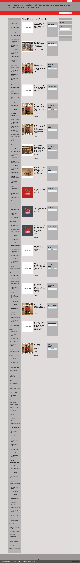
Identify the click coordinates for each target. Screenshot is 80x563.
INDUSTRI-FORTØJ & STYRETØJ (14, 180)
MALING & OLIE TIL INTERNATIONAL (13, 376)
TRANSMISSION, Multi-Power (15, 197)
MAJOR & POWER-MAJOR (14, 239)
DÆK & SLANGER (11, 523)
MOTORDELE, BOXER (14, 502)
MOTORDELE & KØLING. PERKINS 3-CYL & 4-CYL (14, 131)
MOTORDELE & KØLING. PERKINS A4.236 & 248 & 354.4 (15, 162)
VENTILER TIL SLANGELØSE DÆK (14, 542)
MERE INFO (52, 26)
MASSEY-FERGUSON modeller (13, 21)
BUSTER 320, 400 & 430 (13, 485)
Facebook (40, 559)
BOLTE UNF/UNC (11, 518)
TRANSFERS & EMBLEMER (14, 410)
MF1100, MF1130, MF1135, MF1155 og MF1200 (14, 191)
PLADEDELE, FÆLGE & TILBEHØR (14, 38)
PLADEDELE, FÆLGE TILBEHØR (15, 388)
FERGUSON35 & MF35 (13, 23)
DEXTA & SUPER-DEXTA (13, 221)
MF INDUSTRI (12, 175)
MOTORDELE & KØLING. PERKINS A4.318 (14, 202)
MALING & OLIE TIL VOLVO (14, 515)
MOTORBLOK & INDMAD (14, 338)
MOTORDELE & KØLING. (14, 255)
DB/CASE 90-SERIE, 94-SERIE (14, 462)
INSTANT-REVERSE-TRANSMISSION (14, 182)
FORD (10, 272)
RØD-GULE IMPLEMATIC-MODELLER (13, 417)
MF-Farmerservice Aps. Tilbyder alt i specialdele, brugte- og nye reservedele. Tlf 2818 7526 (39, 6)
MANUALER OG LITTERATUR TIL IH (15, 378)
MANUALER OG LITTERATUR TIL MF (15, 218)
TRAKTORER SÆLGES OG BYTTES (14, 548)
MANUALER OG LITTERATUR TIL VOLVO (15, 484)
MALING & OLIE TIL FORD (14, 328)
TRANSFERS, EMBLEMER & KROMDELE (15, 42)
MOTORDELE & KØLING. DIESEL (14, 226)
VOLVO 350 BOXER (13, 501)
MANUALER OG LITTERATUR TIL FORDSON (15, 269)
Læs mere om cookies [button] (31, 561)
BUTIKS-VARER (11, 545)
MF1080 (11, 200)
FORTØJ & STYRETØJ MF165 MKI (15, 84)
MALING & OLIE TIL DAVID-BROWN (14, 477)
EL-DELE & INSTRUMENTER (15, 39)
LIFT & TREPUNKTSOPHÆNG (15, 35)
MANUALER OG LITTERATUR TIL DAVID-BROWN (15, 480)
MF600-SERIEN (12, 159)
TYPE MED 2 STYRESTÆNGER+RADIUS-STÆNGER (15, 296)
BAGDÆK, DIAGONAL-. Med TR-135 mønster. (14, 525)
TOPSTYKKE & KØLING (14, 358)
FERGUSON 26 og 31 (12, 329)
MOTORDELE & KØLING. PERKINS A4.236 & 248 (14, 100)
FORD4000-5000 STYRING (15, 278)
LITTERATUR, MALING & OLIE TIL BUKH (15, 412)
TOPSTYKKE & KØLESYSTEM (15, 332)
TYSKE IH (10, 380)
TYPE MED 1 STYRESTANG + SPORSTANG (15, 299)
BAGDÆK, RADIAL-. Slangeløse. (14, 531)
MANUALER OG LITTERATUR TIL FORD (15, 326)
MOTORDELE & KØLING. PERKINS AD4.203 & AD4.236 (15, 177)
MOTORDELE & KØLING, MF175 (14, 81)
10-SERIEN (11, 311)
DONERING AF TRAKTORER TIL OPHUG (13, 550)
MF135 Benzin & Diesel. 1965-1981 (15, 59)
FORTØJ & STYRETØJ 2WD (15, 117)
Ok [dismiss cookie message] (75, 561)
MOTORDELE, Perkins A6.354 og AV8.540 (15, 194)
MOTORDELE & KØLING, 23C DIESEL (15, 28)
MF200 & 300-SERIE (13, 113)
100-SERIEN (12, 292)
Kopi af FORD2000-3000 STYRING (14, 290)
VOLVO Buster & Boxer (12, 481)
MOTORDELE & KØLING (13, 401)
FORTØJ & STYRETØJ (14, 32)
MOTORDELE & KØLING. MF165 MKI (14, 79)
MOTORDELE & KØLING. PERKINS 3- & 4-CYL (14, 116)
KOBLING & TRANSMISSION (15, 49)
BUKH (10, 399)
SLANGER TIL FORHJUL (13, 534)
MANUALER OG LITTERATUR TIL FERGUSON (15, 353)
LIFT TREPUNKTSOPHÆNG (14, 386)
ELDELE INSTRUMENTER (14, 383)
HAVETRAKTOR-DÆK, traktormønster (13, 539)
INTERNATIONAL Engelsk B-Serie (14, 355)
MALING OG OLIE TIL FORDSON (14, 270)
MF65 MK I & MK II (12, 43)
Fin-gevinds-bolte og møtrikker (14, 520)
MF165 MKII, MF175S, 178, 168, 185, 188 (14, 98)
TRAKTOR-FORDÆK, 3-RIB (14, 533)
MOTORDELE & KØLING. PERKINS (14, 46)
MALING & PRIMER (12, 517)
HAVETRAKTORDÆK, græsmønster (13, 537)
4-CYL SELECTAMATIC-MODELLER (13, 447)
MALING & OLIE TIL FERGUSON (14, 351)
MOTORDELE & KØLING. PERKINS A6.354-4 (14, 146)
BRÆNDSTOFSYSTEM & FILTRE (14, 335)
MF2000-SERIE (12, 144)
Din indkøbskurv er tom (66, 13)
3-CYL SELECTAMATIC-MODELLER (13, 432)
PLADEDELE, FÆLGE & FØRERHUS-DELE (14, 107)
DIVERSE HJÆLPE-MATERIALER (15, 543)
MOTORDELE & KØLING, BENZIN (14, 25)
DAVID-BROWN (11, 414)
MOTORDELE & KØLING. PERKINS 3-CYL (14, 30)
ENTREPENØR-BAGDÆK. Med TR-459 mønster (14, 528)
